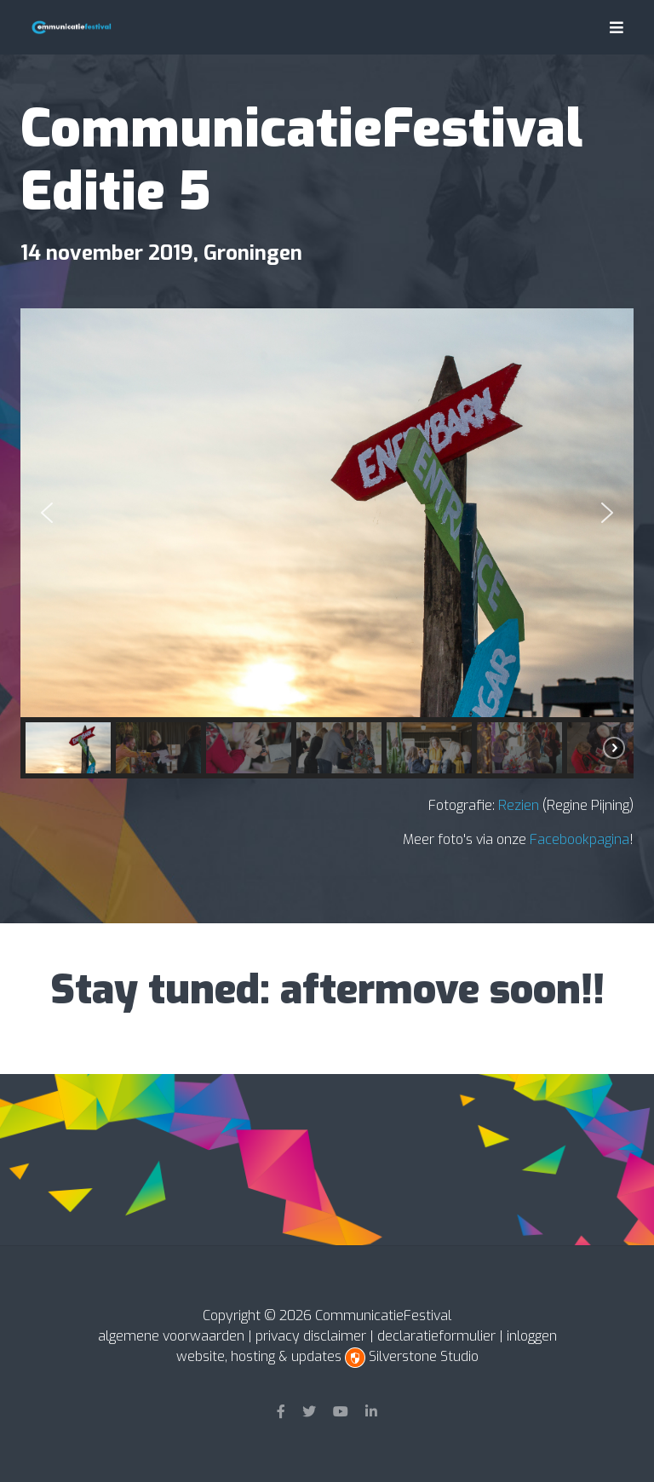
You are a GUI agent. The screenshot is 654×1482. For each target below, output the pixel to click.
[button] (46, 512)
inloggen (532, 1336)
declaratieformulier (436, 1336)
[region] (327, 543)
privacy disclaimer (310, 1336)
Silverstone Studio (424, 1356)
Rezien (518, 805)
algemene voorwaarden (171, 1336)
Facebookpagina (579, 839)
